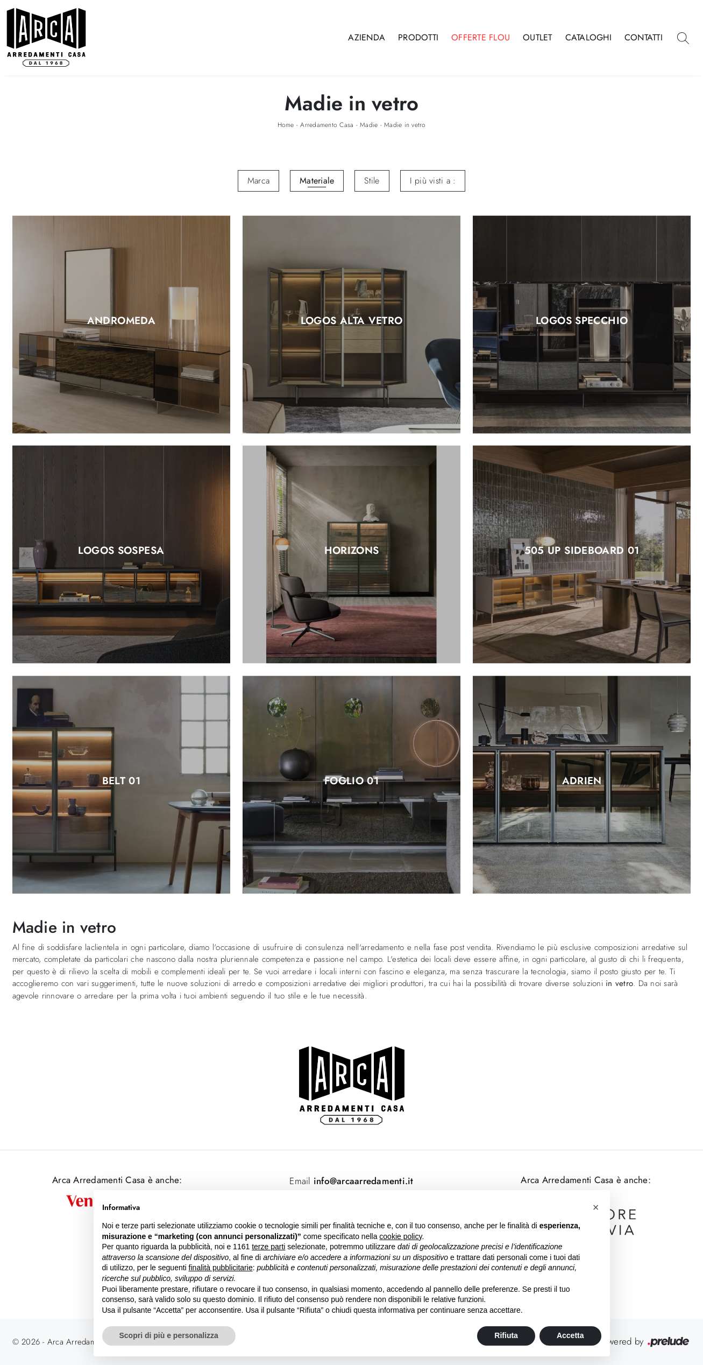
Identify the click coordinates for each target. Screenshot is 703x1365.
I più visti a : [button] (433, 180)
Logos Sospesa (121, 551)
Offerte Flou (480, 37)
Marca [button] (258, 180)
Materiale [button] (317, 180)
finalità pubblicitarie (221, 1267)
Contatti (643, 37)
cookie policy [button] (400, 1236)
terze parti (268, 1246)
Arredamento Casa (326, 125)
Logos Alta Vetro (352, 320)
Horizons (351, 551)
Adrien (582, 781)
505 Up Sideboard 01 (582, 551)
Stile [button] (371, 180)
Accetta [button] (570, 1335)
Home (286, 125)
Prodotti (418, 37)
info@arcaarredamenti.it (362, 1180)
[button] (596, 1207)
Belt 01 (121, 781)
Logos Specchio (582, 320)
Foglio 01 (351, 781)
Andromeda (121, 320)
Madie (369, 125)
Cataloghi (588, 37)
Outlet (537, 37)
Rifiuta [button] (506, 1335)
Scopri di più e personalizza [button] (168, 1335)
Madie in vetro (405, 125)
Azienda (366, 37)
